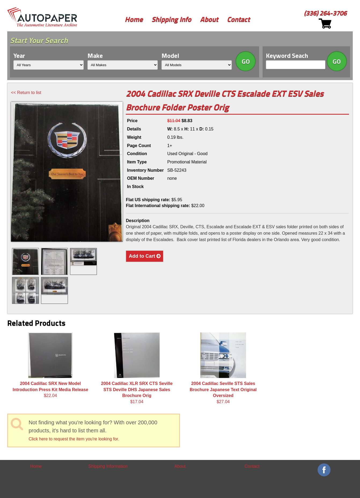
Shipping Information (108, 466)
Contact (238, 19)
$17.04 (137, 368)
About (209, 19)
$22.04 (50, 365)
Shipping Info (171, 19)
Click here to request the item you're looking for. (74, 439)
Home (134, 19)
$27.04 (223, 368)
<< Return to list (26, 92)
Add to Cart (144, 256)
